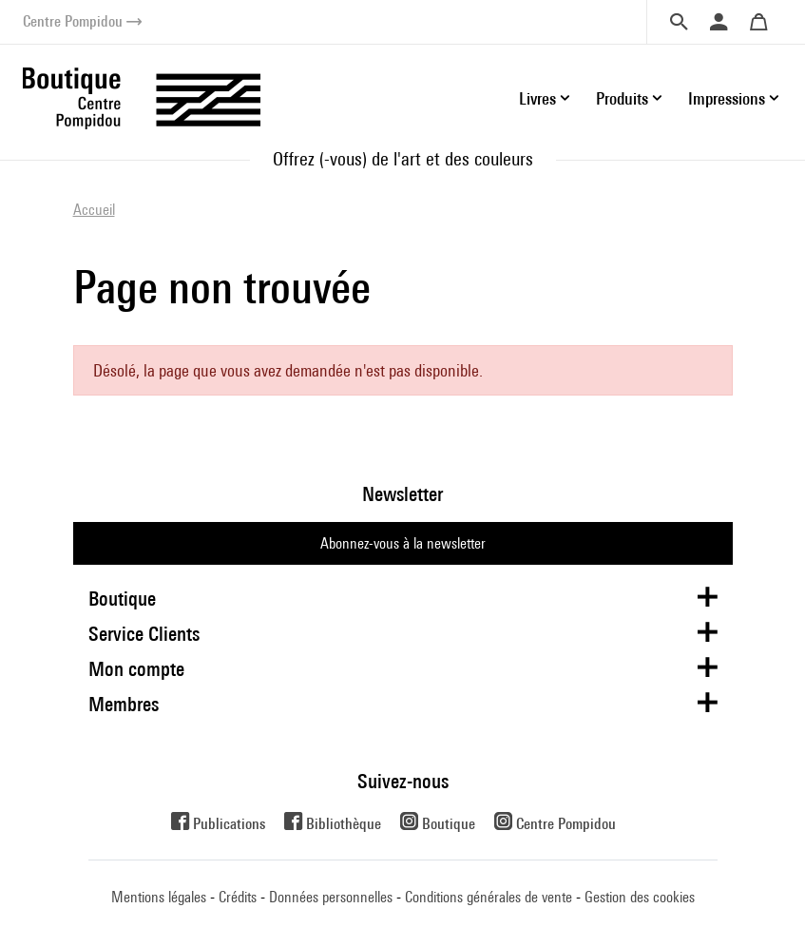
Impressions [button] (726, 98)
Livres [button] (537, 98)
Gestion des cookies (640, 897)
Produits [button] (622, 98)
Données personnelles (331, 897)
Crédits (238, 897)
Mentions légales (158, 897)
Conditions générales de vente (488, 897)
